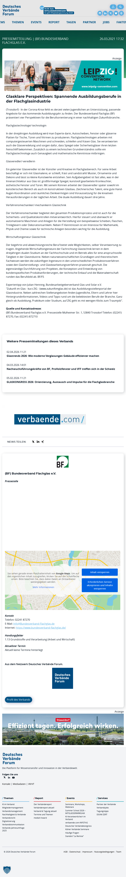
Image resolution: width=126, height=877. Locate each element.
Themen (18, 22)
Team (118, 851)
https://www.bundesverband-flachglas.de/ (41, 627)
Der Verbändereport (43, 804)
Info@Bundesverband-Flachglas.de (34, 623)
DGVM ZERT (102, 814)
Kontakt (6, 783)
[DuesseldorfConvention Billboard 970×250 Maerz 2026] (63, 715)
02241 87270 (22, 619)
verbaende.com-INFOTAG (76, 822)
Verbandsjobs (103, 807)
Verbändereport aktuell (44, 807)
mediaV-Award (40, 817)
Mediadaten (19, 783)
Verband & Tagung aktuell (45, 811)
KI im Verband (8, 804)
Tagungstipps (103, 811)
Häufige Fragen (72, 832)
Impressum (87, 851)
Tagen (71, 22)
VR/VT (31, 783)
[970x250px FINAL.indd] (63, 62)
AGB (66, 851)
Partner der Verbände (106, 804)
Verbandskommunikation (13, 824)
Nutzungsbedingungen (104, 851)
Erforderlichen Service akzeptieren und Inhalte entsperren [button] (100, 585)
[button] (7, 870)
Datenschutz (75, 851)
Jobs (106, 22)
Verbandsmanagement (12, 811)
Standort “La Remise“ (74, 836)
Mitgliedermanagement (12, 807)
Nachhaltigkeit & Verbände (14, 814)
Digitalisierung (8, 821)
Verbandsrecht (8, 817)
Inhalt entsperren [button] (99, 572)
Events (36, 22)
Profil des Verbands (18, 699)
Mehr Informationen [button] (43, 587)
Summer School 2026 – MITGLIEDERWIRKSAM (75, 811)
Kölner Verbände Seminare (77, 829)
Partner (89, 22)
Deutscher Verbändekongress (78, 826)
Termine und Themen (43, 814)
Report (53, 22)
